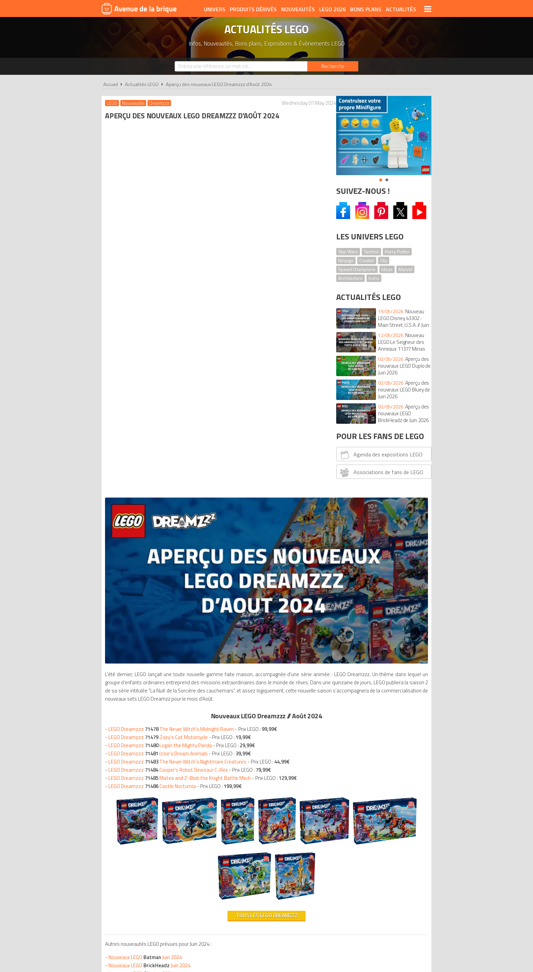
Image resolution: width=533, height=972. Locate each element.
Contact (371, 910)
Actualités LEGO (142, 84)
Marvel (405, 269)
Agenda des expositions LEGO (381, 455)
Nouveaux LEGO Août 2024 (158, 742)
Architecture (350, 278)
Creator (366, 260)
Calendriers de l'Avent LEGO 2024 (146, 801)
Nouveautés (298, 9)
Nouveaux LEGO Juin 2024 (147, 601)
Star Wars (348, 251)
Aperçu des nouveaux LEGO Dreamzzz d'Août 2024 (219, 84)
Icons (373, 278)
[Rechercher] (332, 66)
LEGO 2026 (332, 9)
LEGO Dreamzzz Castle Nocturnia (153, 375)
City (383, 260)
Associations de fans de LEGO (381, 472)
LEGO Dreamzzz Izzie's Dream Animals (159, 342)
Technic (371, 251)
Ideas (387, 269)
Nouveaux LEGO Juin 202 (157, 658)
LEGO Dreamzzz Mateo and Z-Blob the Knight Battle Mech (181, 367)
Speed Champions (357, 269)
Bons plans (365, 9)
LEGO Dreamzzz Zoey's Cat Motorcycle (159, 326)
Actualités (401, 9)
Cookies (311, 910)
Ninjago (346, 260)
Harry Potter (397, 251)
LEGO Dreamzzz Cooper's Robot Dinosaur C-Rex (169, 359)
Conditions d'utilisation (265, 910)
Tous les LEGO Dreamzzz (214, 559)
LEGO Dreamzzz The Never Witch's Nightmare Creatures (179, 350)
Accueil (110, 84)
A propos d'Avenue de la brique (190, 910)
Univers (214, 9)
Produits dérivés (253, 9)
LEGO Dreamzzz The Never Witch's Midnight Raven (173, 318)
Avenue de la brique (139, 8)
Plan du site (340, 910)
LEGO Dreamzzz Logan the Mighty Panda (161, 334)
